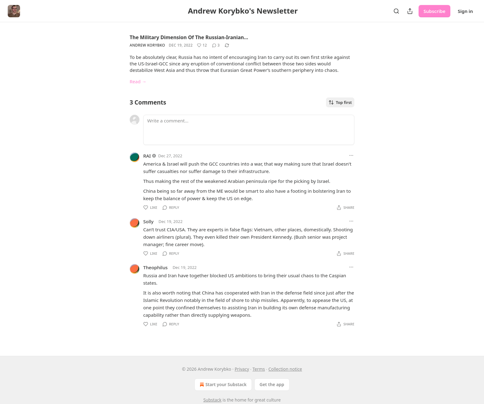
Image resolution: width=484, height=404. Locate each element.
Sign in (465, 11)
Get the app (272, 384)
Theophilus (155, 267)
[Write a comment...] (248, 130)
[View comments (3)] (216, 45)
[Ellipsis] (351, 155)
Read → (138, 81)
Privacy (242, 369)
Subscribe (434, 11)
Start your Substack (222, 384)
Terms (258, 369)
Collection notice (285, 369)
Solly (148, 221)
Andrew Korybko (147, 45)
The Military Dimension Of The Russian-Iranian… (189, 37)
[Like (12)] (202, 45)
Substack (212, 400)
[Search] (396, 11)
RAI (147, 156)
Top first (340, 102)
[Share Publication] (410, 11)
